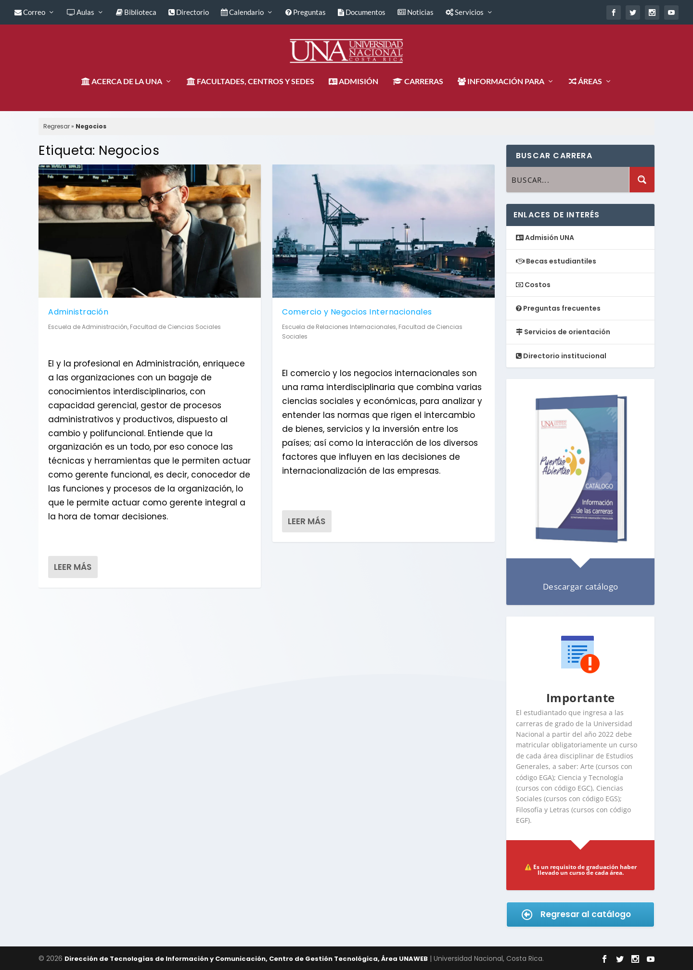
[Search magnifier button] (641, 179)
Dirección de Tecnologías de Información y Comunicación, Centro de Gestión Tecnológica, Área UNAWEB (246, 958)
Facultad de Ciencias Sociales (175, 326)
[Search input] (568, 179)
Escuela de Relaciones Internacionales (339, 326)
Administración (78, 311)
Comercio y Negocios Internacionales (357, 311)
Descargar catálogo (580, 586)
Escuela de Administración (88, 326)
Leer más (72, 567)
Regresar (56, 126)
